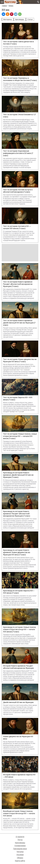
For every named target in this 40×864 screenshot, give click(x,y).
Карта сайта (20, 860)
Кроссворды (19, 19)
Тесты (20, 839)
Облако (11, 6)
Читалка (20, 851)
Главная (4, 6)
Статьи (30, 19)
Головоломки (20, 845)
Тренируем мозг (20, 848)
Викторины (7, 19)
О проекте (20, 836)
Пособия (20, 854)
